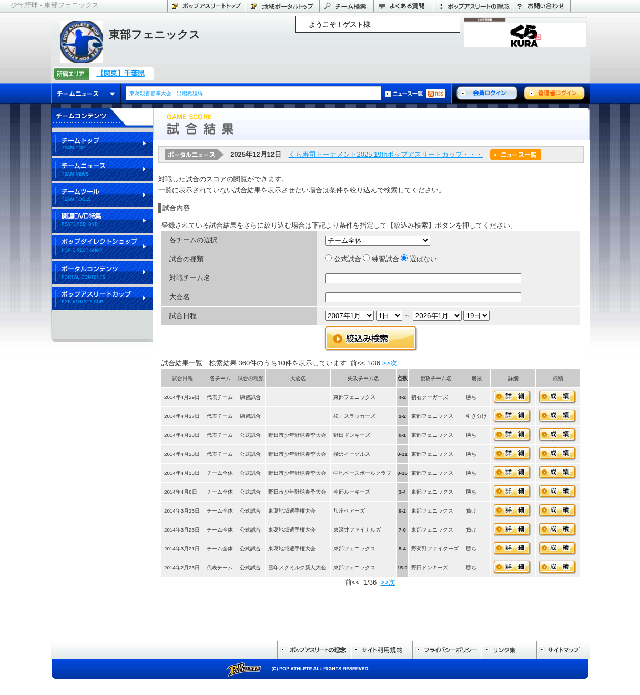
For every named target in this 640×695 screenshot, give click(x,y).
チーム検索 (346, 6)
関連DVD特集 (102, 221)
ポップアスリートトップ (206, 6)
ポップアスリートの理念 (474, 6)
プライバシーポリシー (446, 650)
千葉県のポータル (282, 6)
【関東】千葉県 (121, 73)
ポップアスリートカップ (102, 299)
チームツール (102, 196)
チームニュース (86, 93)
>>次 (389, 363)
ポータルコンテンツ (102, 273)
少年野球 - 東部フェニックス (55, 5)
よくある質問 (403, 6)
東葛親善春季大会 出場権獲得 (167, 93)
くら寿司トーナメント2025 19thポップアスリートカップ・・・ (386, 154)
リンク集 (508, 650)
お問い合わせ (542, 6)
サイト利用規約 (381, 650)
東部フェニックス (154, 34)
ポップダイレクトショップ (102, 247)
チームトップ (102, 144)
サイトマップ (563, 650)
